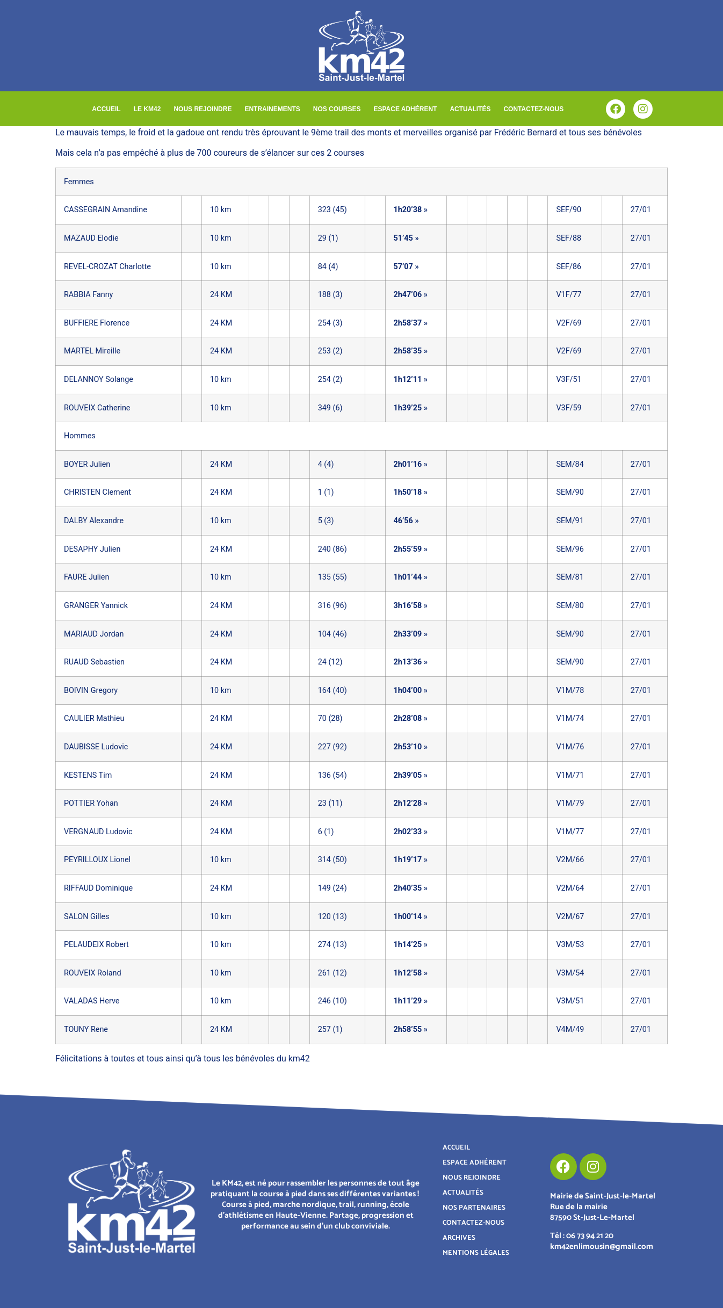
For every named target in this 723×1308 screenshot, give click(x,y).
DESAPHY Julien (92, 549)
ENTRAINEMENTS (272, 109)
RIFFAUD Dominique (98, 888)
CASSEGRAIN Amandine (105, 209)
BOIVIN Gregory (91, 690)
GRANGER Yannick (96, 605)
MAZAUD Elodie (91, 238)
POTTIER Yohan (91, 803)
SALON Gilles (86, 916)
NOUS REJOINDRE (202, 109)
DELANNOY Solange (98, 379)
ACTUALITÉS (470, 109)
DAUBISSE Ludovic (96, 746)
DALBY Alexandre (94, 520)
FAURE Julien (86, 577)
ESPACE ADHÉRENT (405, 109)
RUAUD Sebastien (94, 662)
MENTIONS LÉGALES (476, 1253)
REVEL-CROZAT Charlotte (107, 266)
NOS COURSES (337, 109)
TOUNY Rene (86, 1029)
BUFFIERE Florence (96, 323)
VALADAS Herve (92, 1001)
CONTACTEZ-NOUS (533, 109)
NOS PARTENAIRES (474, 1207)
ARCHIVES (459, 1238)
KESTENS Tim (88, 775)
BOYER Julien (87, 464)
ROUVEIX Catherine (97, 408)
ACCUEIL (106, 109)
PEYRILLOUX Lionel (97, 859)
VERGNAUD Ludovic (98, 831)
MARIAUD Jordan (94, 634)
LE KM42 (147, 109)
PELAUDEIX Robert (96, 944)
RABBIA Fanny (88, 294)
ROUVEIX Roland (92, 973)
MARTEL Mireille (92, 351)
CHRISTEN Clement (97, 492)
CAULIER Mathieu (94, 718)
